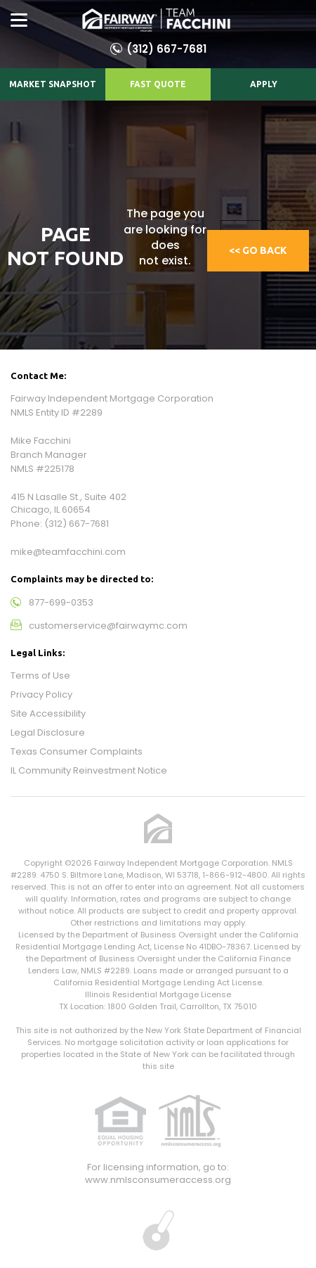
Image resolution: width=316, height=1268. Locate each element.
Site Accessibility (48, 713)
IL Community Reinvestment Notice (89, 770)
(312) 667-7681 (166, 49)
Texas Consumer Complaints (77, 751)
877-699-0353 (61, 602)
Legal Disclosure (48, 732)
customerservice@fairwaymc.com (108, 625)
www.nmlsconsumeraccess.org (158, 1179)
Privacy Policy (41, 694)
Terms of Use (40, 675)
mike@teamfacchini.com (68, 551)
